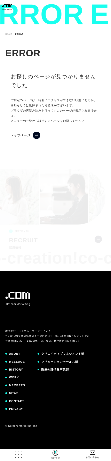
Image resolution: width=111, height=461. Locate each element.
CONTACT (16, 401)
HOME (8, 34)
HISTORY (16, 369)
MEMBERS (17, 385)
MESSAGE (17, 361)
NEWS (13, 393)
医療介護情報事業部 (55, 369)
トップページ (20, 135)
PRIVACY (16, 409)
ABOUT (14, 353)
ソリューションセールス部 (59, 361)
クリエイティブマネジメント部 (62, 353)
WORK (14, 377)
